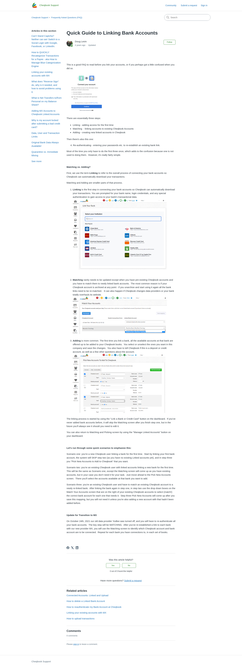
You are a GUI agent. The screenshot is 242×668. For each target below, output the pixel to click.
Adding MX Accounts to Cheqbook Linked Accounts (45, 112)
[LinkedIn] (77, 547)
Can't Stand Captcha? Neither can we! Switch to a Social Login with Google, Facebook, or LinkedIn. (45, 41)
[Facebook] (68, 547)
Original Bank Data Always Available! (45, 144)
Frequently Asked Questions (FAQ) (66, 17)
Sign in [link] (204, 5)
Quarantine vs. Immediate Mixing (44, 154)
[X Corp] (72, 547)
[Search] (187, 17)
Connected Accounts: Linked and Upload (87, 595)
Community (170, 5)
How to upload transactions (80, 618)
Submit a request (189, 5)
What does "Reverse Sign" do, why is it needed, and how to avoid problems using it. (46, 86)
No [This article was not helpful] (129, 565)
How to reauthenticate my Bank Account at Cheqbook (94, 607)
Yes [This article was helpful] (113, 565)
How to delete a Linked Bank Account (86, 601)
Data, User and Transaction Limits (45, 135)
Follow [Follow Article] (169, 42)
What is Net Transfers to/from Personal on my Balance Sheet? (46, 101)
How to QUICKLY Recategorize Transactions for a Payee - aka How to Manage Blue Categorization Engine (46, 59)
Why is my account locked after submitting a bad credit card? (45, 123)
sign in (76, 644)
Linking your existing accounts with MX (41, 74)
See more (36, 161)
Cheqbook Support (39, 17)
